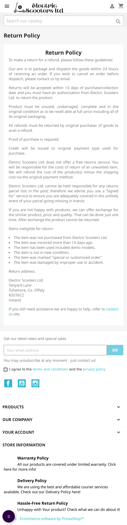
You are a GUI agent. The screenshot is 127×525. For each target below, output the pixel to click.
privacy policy (94, 369)
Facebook (8, 383)
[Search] (63, 21)
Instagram (35, 383)
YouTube (22, 383)
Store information (23, 445)
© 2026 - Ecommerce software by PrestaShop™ (44, 518)
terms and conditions (50, 369)
